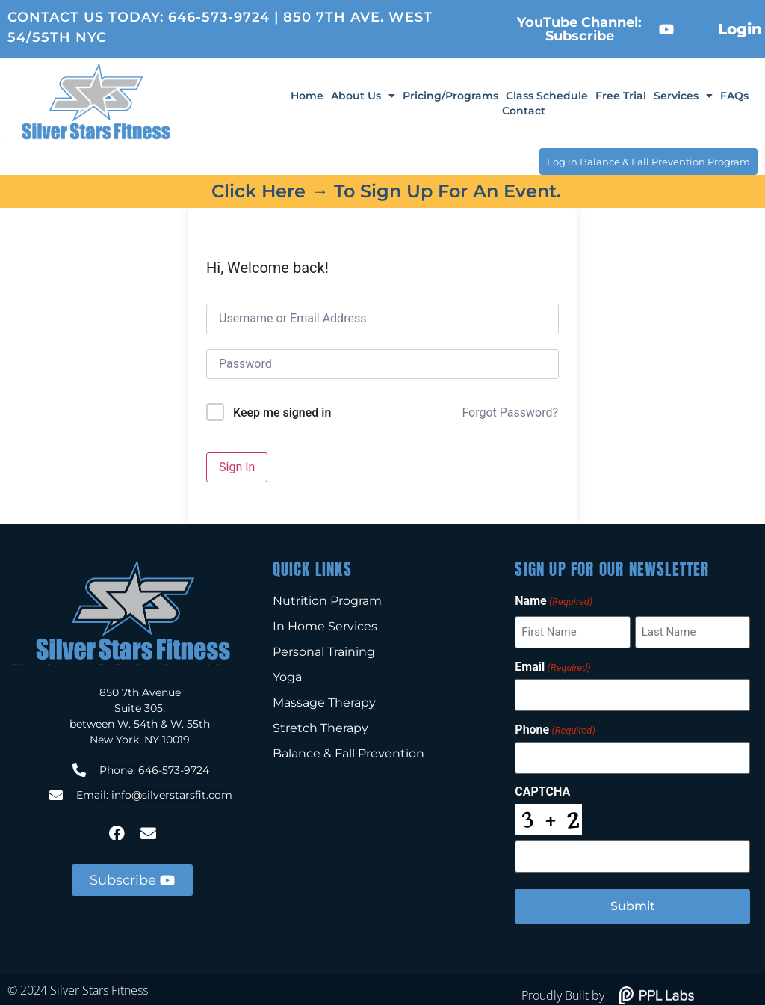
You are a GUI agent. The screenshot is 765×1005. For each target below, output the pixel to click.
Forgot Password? (510, 410)
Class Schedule (547, 95)
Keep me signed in (282, 410)
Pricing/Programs (450, 95)
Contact (523, 110)
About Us (363, 95)
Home (307, 95)
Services (683, 95)
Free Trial (620, 95)
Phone (555, 723)
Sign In (237, 464)
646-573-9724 (219, 17)
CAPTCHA (542, 784)
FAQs (734, 95)
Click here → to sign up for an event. (386, 189)
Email (552, 663)
